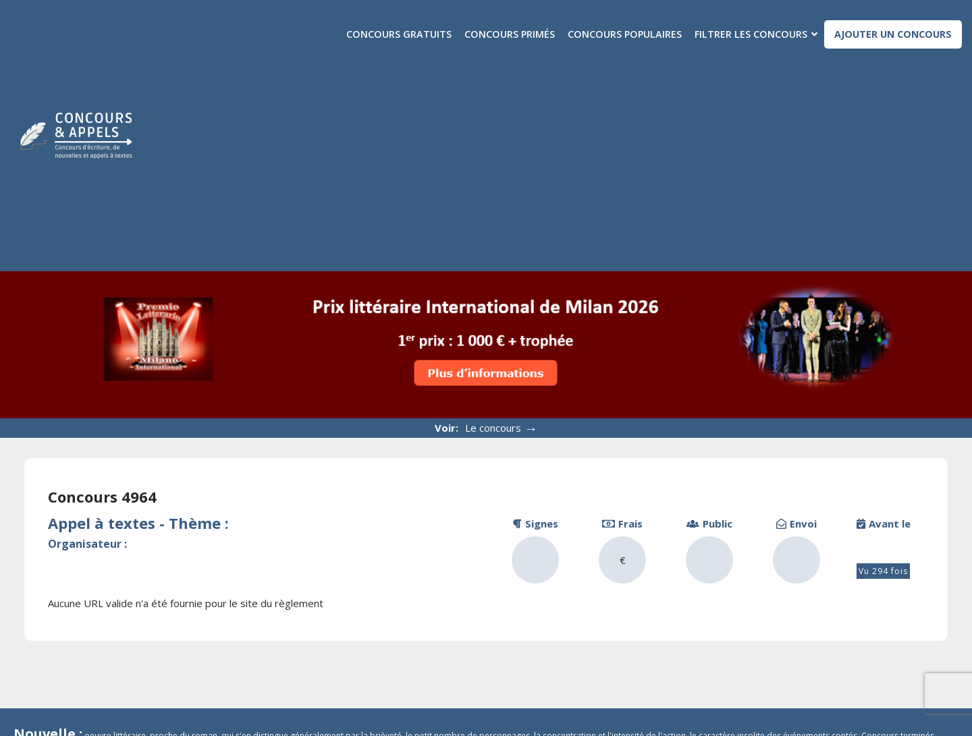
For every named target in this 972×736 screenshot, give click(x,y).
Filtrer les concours (751, 34)
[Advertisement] (569, 153)
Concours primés (509, 34)
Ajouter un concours (893, 34)
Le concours (501, 428)
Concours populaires (625, 34)
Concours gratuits (399, 34)
